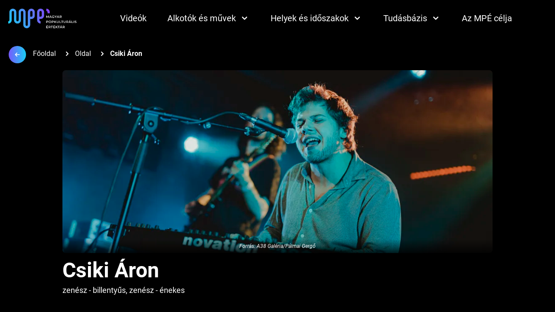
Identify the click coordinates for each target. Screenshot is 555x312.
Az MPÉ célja (487, 18)
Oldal (83, 53)
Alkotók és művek (208, 18)
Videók (133, 18)
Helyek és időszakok (316, 18)
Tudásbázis (412, 18)
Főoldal (44, 53)
